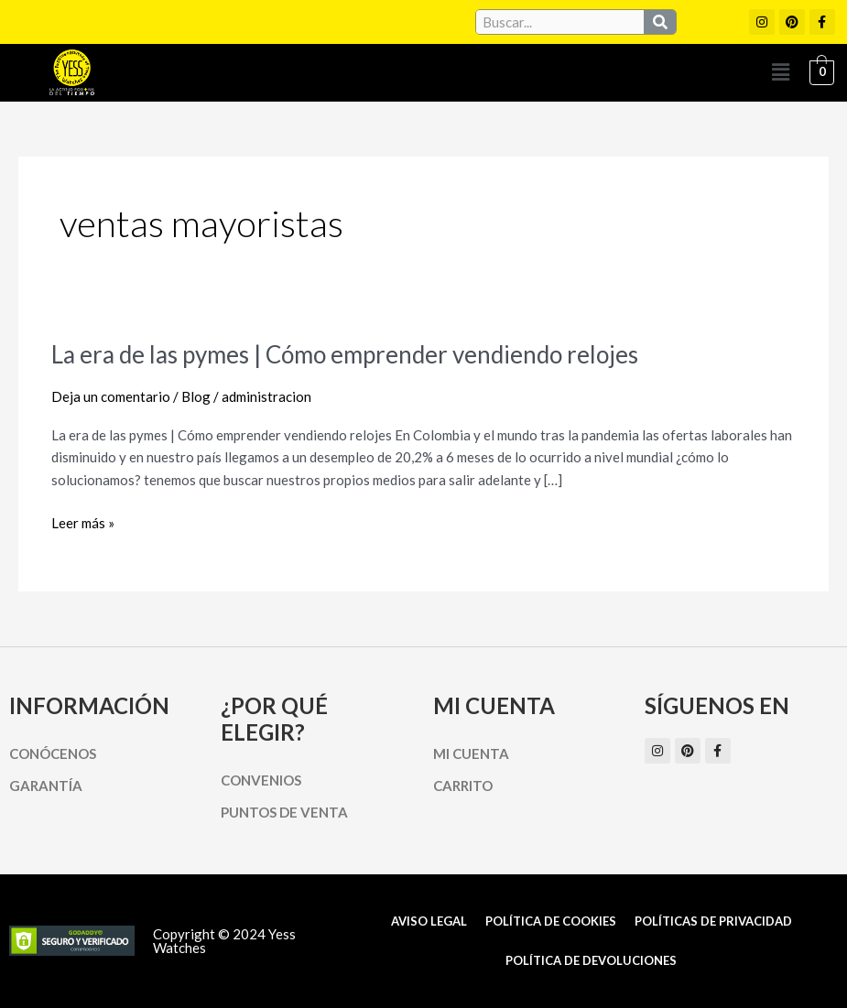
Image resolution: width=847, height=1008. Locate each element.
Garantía (45, 785)
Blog (196, 396)
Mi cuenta (471, 753)
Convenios (261, 780)
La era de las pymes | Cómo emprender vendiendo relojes (344, 354)
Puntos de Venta (284, 812)
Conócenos (52, 753)
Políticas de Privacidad (713, 921)
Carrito (463, 785)
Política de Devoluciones (591, 960)
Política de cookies (550, 921)
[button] (780, 73)
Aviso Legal (429, 921)
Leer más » (82, 523)
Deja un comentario (110, 396)
